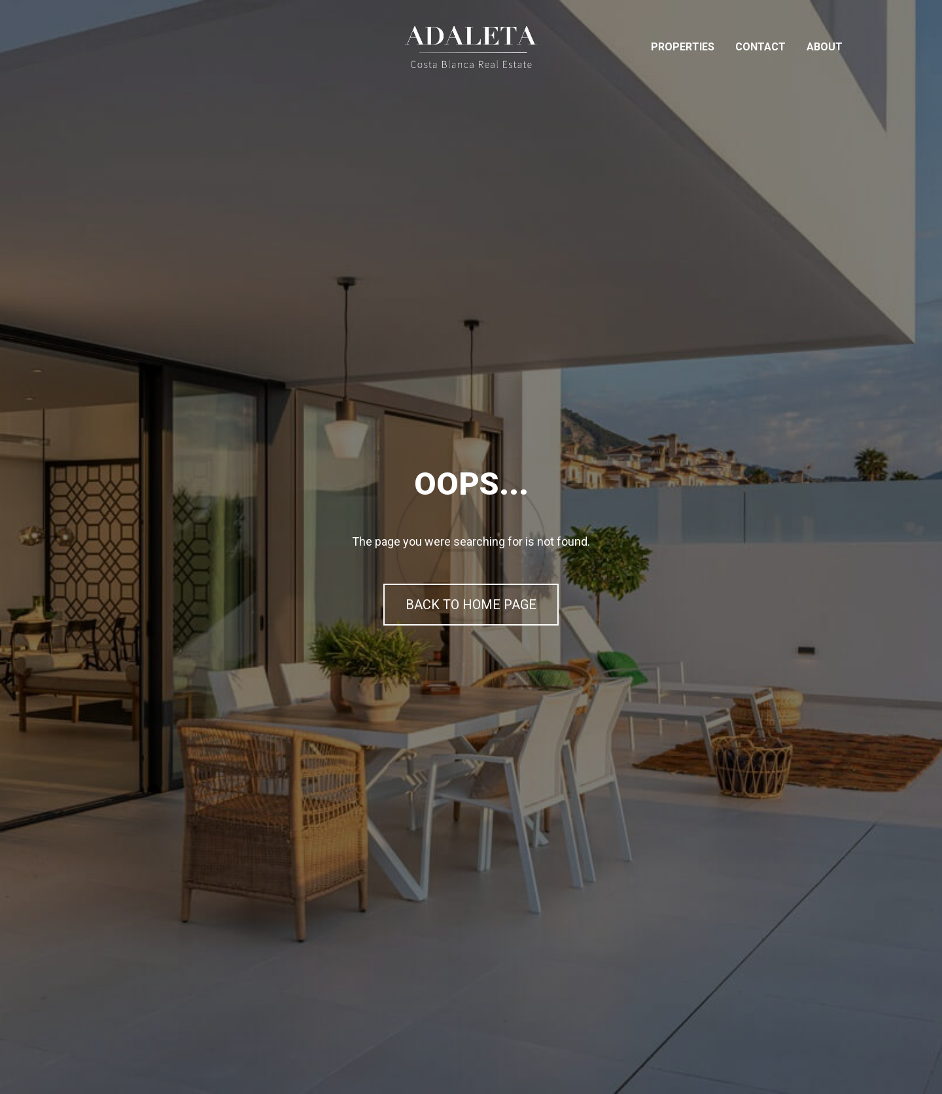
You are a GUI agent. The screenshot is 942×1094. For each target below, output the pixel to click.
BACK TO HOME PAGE (471, 604)
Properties (682, 47)
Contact (760, 47)
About (825, 47)
